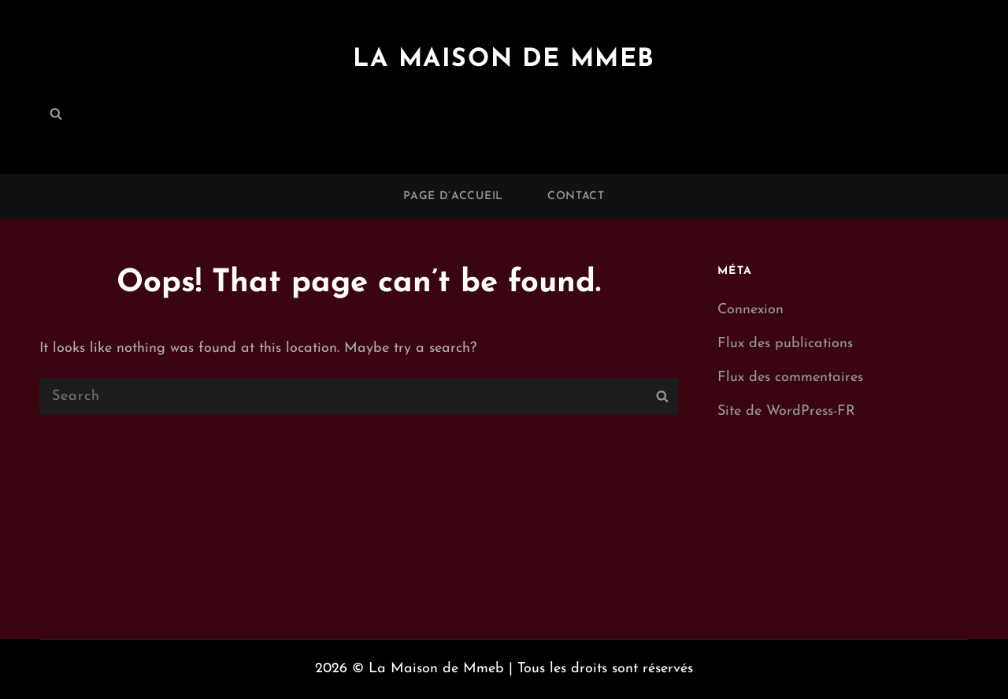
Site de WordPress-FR (786, 411)
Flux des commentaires (790, 377)
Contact (576, 196)
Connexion (750, 309)
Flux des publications (785, 343)
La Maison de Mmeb (504, 59)
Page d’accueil (453, 196)
